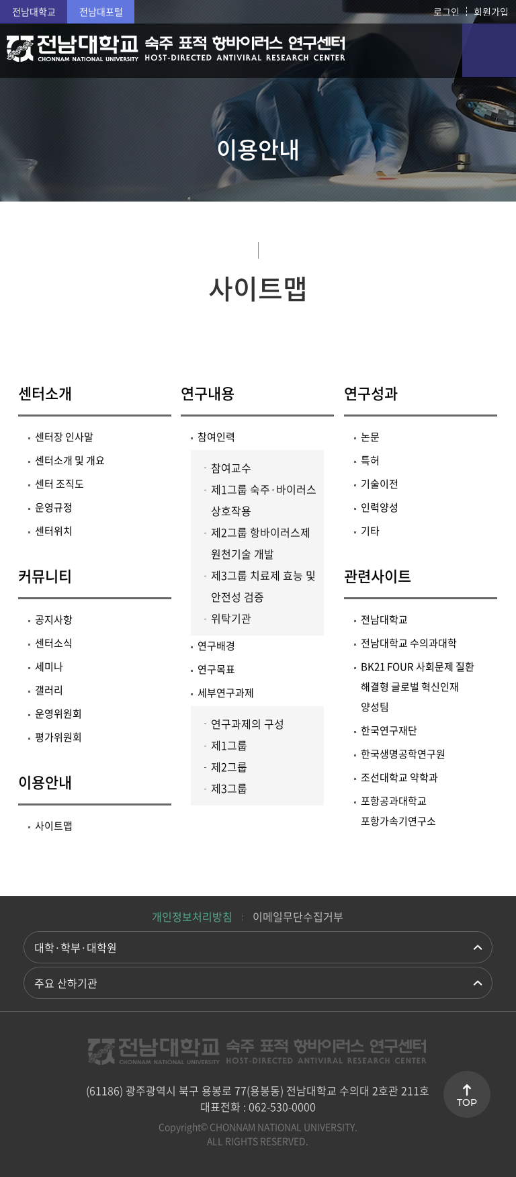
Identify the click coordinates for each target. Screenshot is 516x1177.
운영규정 (54, 507)
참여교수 (231, 468)
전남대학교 (34, 11)
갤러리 (49, 690)
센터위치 (54, 530)
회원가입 (491, 11)
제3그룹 (229, 788)
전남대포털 (101, 11)
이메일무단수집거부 (298, 916)
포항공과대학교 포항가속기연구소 (398, 810)
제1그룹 (229, 745)
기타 (370, 530)
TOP (467, 1102)
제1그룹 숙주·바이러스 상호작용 (263, 500)
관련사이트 (377, 575)
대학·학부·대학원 (75, 947)
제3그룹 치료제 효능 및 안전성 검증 (263, 586)
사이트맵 (54, 825)
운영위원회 (58, 713)
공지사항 (54, 619)
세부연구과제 (226, 692)
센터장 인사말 (64, 436)
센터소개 (45, 393)
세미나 (49, 666)
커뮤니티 (45, 575)
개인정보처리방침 (192, 916)
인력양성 (379, 507)
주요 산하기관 (65, 983)
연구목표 (216, 669)
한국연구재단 (389, 730)
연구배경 (216, 645)
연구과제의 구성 (247, 723)
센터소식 (54, 643)
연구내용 (207, 393)
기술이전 (379, 483)
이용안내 (45, 782)
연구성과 (371, 393)
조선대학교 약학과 (399, 777)
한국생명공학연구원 (403, 753)
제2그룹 (229, 766)
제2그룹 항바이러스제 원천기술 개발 (260, 543)
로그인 (446, 11)
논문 (370, 436)
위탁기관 (231, 618)
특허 (370, 460)
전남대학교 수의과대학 (409, 643)
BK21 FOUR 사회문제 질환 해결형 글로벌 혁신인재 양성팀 (417, 686)
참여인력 (216, 436)
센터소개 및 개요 (70, 460)
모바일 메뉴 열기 (489, 50)
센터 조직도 (59, 483)
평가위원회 (58, 737)
